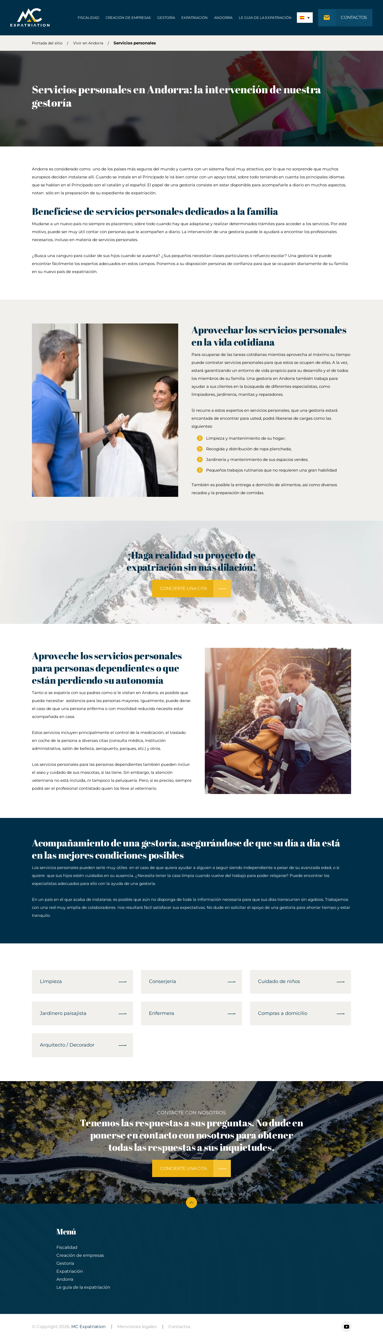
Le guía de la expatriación (265, 17)
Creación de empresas (128, 17)
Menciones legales (137, 1327)
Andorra (223, 17)
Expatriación (194, 17)
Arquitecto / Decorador (67, 1046)
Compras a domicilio (282, 1014)
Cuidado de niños (279, 982)
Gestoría (166, 17)
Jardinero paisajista (63, 1014)
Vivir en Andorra (88, 43)
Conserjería (162, 982)
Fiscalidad (88, 17)
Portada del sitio (47, 43)
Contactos (179, 1327)
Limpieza (51, 982)
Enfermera (161, 1014)
